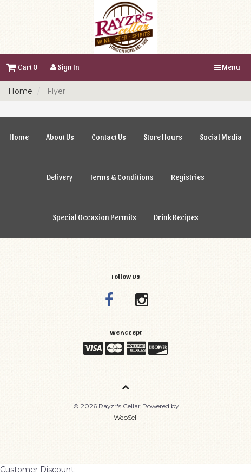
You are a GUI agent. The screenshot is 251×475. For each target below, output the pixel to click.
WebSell (126, 417)
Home (20, 91)
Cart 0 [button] (21, 67)
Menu (227, 67)
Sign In (65, 67)
